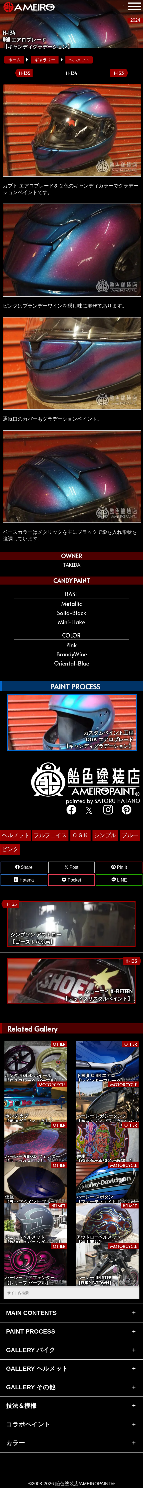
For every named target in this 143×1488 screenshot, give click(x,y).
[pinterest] (125, 810)
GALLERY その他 (30, 1387)
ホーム (14, 59)
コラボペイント (28, 1424)
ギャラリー (45, 59)
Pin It (119, 867)
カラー (15, 1442)
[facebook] (70, 810)
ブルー (130, 835)
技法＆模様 (21, 1405)
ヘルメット (79, 59)
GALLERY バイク (30, 1350)
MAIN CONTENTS (31, 1312)
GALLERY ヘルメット (37, 1368)
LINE (119, 879)
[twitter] (88, 810)
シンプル (105, 835)
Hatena (24, 879)
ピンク (10, 849)
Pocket (71, 879)
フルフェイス (50, 835)
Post (71, 867)
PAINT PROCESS (30, 1331)
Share (24, 867)
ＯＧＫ (80, 835)
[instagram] (107, 810)
